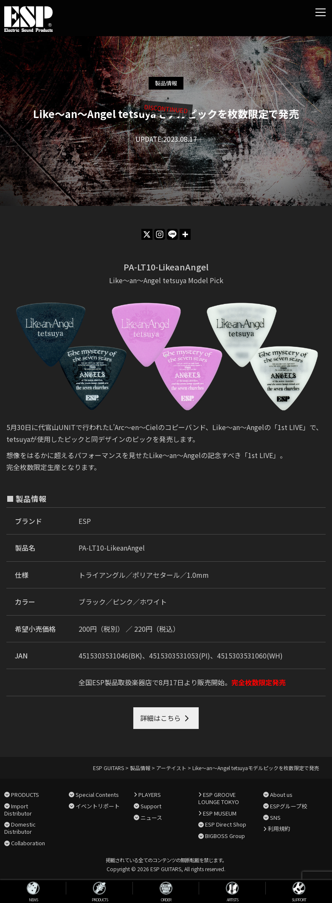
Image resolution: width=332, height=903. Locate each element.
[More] (185, 234)
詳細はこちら (160, 718)
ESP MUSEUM (219, 813)
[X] (146, 234)
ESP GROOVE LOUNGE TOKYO (218, 798)
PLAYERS (149, 794)
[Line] (172, 234)
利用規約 (279, 828)
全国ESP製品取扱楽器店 (115, 682)
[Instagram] (159, 234)
